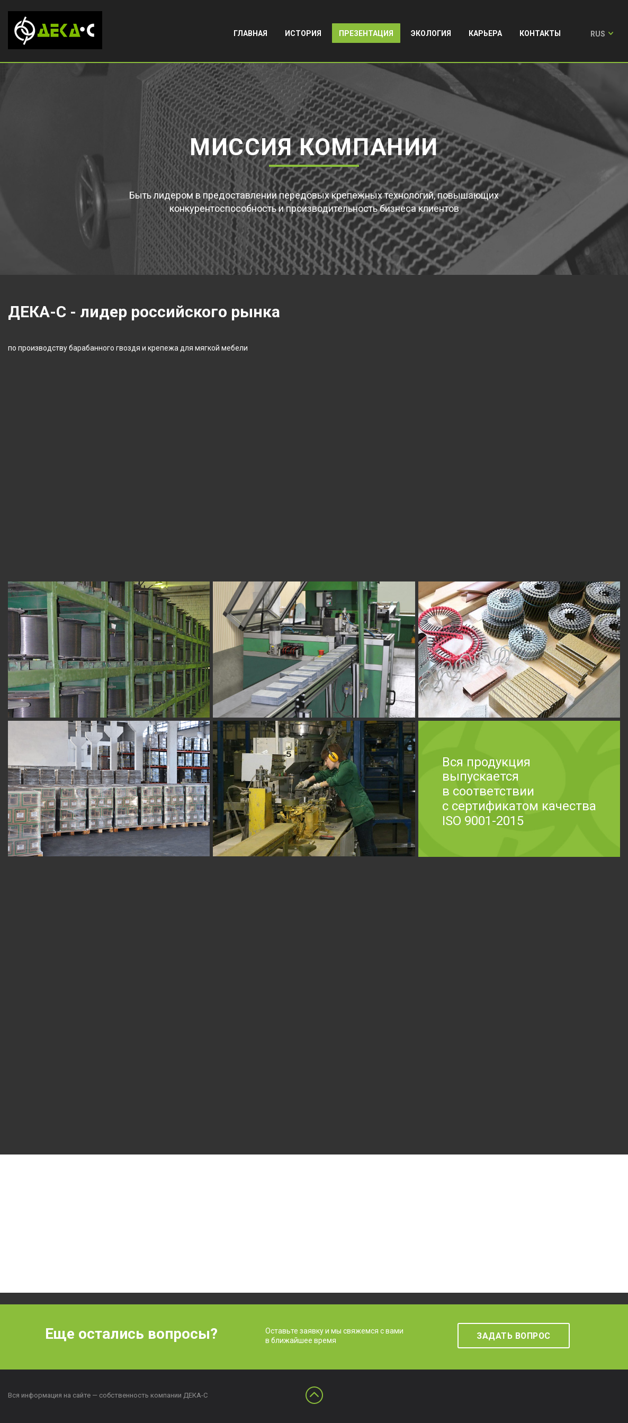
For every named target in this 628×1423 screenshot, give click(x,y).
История (303, 33)
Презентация (366, 33)
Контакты (540, 33)
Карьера (485, 33)
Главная (250, 33)
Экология (431, 33)
